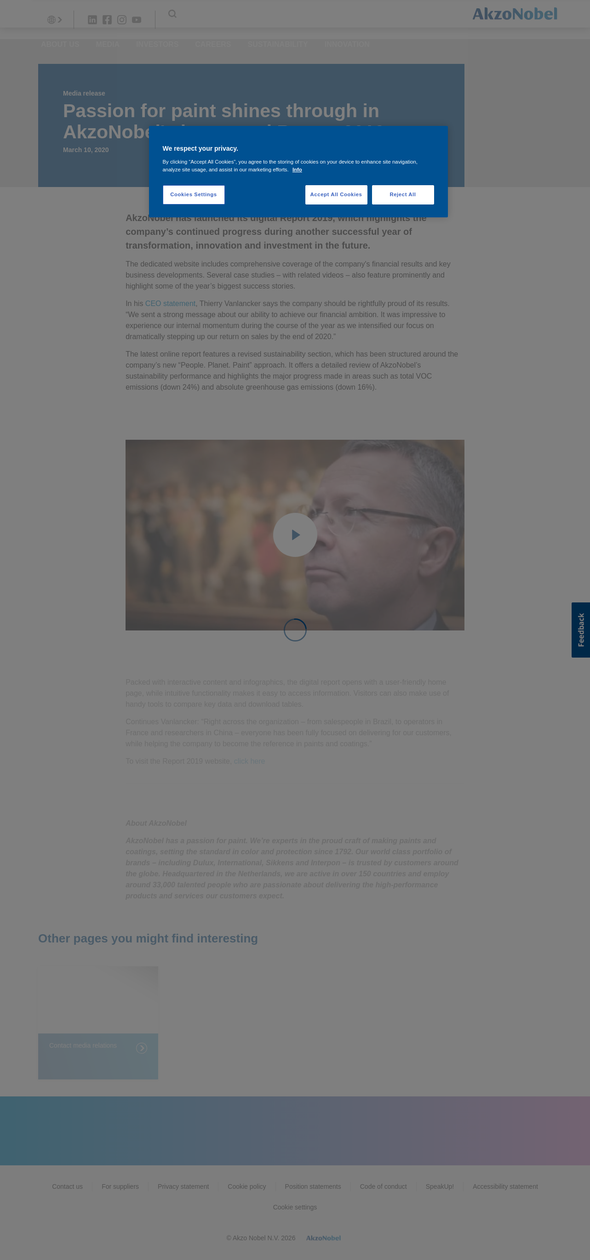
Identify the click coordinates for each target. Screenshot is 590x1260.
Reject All (403, 194)
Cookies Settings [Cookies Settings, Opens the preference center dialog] (193, 194)
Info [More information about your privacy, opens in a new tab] (297, 169)
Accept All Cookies (336, 194)
